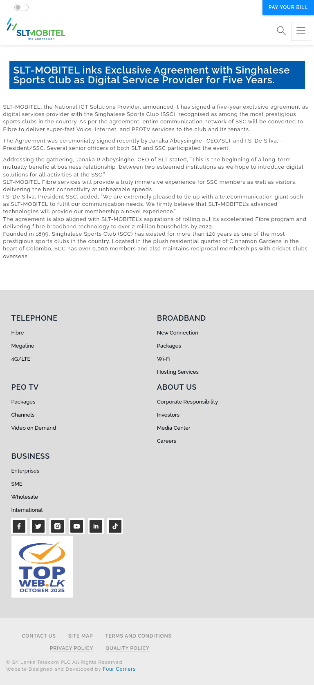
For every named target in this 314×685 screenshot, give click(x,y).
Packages (169, 346)
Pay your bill (288, 7)
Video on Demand (33, 428)
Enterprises (25, 471)
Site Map (80, 636)
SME (16, 484)
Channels (23, 415)
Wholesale (24, 497)
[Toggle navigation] (301, 31)
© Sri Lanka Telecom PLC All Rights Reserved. (64, 662)
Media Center (174, 428)
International (27, 510)
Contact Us (39, 636)
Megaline (22, 346)
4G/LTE (21, 359)
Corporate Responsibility (187, 402)
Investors (168, 415)
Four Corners (119, 669)
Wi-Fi (163, 359)
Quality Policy (127, 648)
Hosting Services (178, 372)
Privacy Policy (71, 648)
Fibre (17, 333)
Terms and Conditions (138, 636)
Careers (166, 441)
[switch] (21, 7)
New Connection (177, 333)
